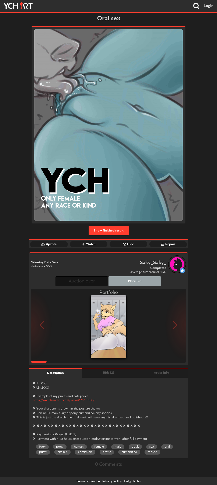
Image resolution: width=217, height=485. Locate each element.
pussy (43, 452)
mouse (152, 452)
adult (135, 446)
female (99, 446)
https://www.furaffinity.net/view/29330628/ (63, 400)
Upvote (49, 244)
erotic (107, 452)
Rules (137, 481)
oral (167, 446)
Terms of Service (88, 481)
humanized (129, 452)
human (79, 446)
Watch (89, 244)
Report (168, 244)
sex (151, 446)
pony (59, 446)
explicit (62, 452)
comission (85, 452)
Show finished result (109, 230)
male (117, 446)
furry (42, 446)
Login (209, 6)
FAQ (127, 481)
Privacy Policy (112, 481)
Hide (128, 244)
